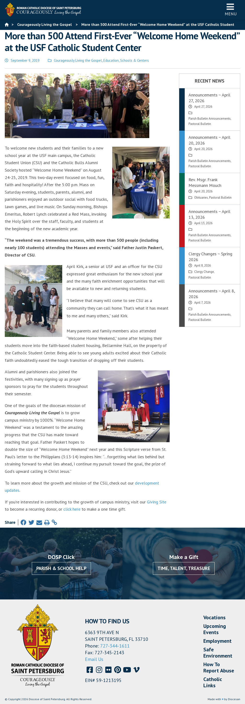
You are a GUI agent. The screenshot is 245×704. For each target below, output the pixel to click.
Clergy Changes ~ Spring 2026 (210, 256)
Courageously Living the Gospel (78, 60)
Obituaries (201, 198)
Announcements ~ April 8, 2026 (212, 293)
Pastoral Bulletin (200, 124)
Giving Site (156, 502)
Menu (231, 9)
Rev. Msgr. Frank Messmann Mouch (205, 182)
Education (111, 60)
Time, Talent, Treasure (183, 568)
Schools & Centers (134, 60)
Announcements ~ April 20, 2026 (209, 140)
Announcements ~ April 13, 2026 (209, 214)
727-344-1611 (115, 646)
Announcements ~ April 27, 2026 (209, 97)
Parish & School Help (61, 568)
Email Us (94, 659)
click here (71, 509)
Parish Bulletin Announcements (210, 119)
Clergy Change (204, 272)
